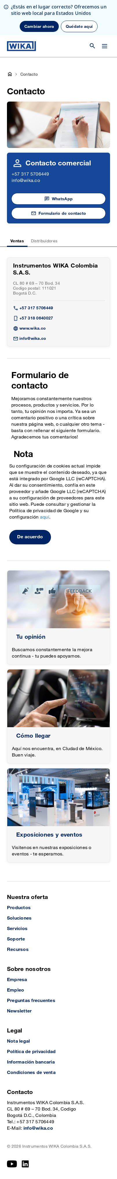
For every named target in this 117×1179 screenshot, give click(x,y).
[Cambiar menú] (104, 46)
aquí (44, 517)
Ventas (17, 241)
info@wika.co (26, 180)
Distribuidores (44, 241)
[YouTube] (12, 1163)
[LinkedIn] (25, 1163)
